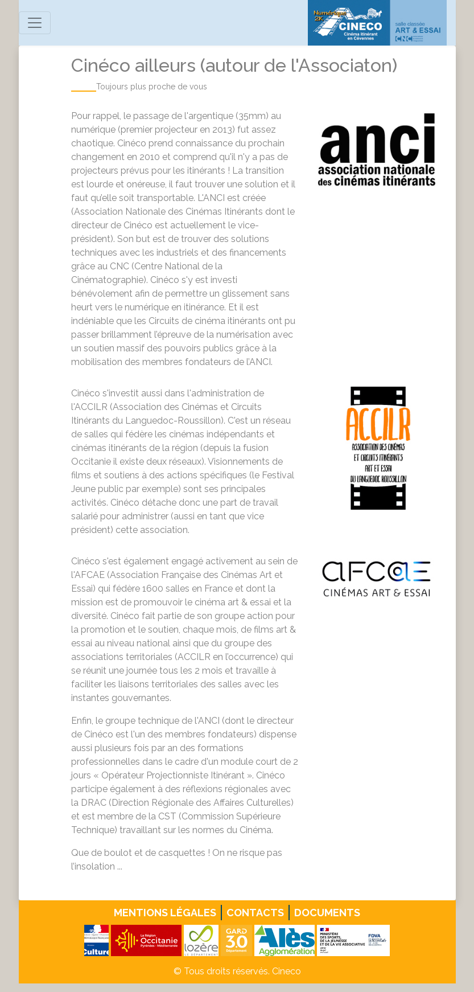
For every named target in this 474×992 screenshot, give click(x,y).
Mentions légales (165, 913)
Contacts (255, 913)
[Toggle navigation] (35, 22)
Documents (327, 913)
